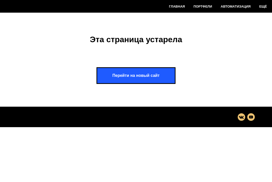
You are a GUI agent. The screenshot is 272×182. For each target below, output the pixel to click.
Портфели (202, 6)
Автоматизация (236, 6)
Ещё (263, 6)
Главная (177, 6)
